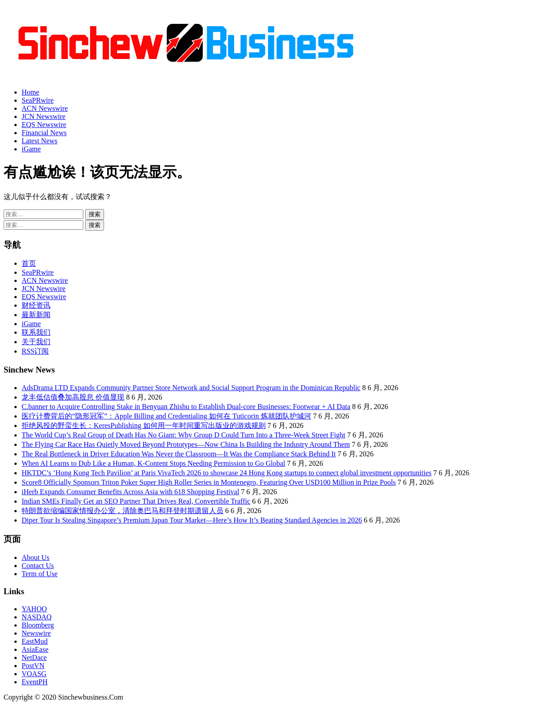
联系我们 (36, 332)
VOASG (34, 674)
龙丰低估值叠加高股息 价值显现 (73, 397)
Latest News (40, 141)
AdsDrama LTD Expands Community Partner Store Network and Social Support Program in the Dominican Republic (191, 387)
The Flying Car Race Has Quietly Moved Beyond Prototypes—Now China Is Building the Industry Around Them (186, 444)
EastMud (35, 641)
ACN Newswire (45, 108)
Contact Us (38, 565)
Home (30, 92)
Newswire (36, 633)
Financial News (44, 132)
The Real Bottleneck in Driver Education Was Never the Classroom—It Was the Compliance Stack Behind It (179, 454)
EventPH (35, 682)
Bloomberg (38, 625)
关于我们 (36, 342)
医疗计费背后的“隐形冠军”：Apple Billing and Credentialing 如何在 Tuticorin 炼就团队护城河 (166, 416)
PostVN (33, 665)
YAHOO (34, 609)
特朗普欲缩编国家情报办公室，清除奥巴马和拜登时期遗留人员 (122, 510)
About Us (36, 557)
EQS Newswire (44, 124)
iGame (31, 149)
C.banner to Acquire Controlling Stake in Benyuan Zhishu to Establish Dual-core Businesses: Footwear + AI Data (186, 406)
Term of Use (40, 574)
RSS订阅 (35, 351)
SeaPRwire (38, 100)
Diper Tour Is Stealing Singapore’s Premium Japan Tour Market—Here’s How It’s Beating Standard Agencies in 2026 (192, 520)
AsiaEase (35, 649)
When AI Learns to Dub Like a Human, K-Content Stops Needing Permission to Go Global (153, 463)
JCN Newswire (43, 116)
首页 (29, 263)
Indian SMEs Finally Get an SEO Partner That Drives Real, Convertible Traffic (136, 501)
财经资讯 (36, 305)
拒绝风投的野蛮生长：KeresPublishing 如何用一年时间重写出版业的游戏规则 (144, 425)
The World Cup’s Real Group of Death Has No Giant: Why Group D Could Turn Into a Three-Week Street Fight (183, 435)
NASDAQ (37, 617)
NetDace (34, 657)
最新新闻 (36, 314)
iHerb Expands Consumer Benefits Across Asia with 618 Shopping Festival (130, 492)
